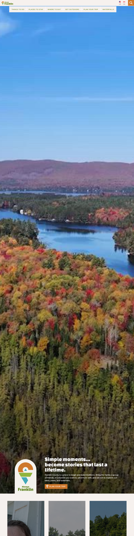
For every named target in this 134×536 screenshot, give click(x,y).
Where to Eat (54, 9)
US (120, 4)
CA (124, 4)
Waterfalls (108, 9)
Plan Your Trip (57, 486)
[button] (17, 9)
